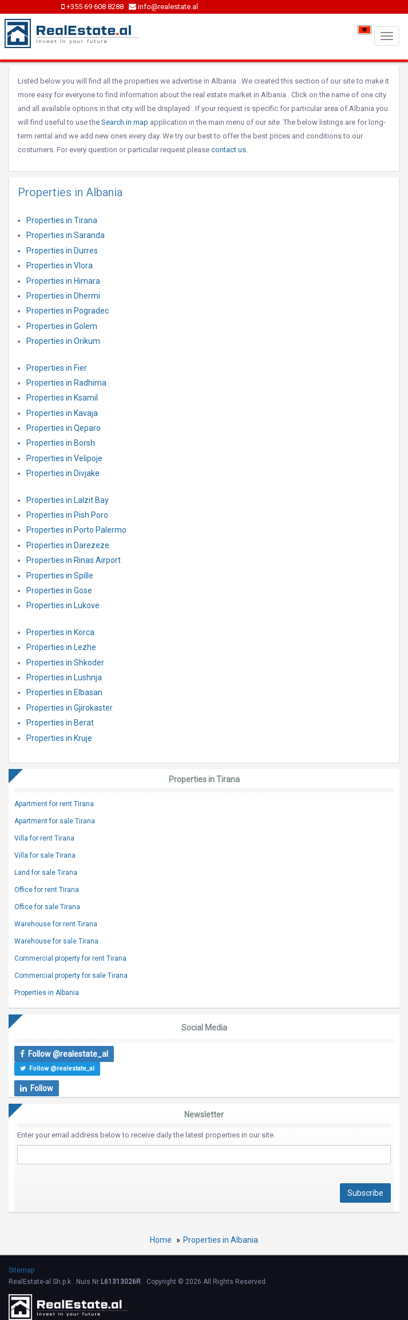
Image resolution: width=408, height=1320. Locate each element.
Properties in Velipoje (64, 458)
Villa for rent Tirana (44, 838)
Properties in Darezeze (67, 545)
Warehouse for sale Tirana (56, 941)
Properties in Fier (56, 367)
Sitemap (21, 1270)
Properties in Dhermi (63, 295)
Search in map (124, 122)
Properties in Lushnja (64, 677)
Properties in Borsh (60, 442)
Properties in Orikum (63, 341)
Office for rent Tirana (46, 890)
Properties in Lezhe (61, 647)
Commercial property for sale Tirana (71, 976)
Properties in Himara (63, 281)
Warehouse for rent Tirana (55, 924)
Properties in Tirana (61, 220)
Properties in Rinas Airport (73, 560)
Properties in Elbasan (64, 692)
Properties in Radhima (66, 382)
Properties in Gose (59, 590)
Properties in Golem (61, 326)
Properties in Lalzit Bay (67, 500)
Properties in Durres (62, 250)
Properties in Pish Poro (67, 515)
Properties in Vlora (59, 265)
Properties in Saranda (65, 235)
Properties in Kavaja (62, 413)
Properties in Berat (60, 722)
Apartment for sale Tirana (54, 821)
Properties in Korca (60, 632)
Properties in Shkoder (65, 662)
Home (161, 1239)
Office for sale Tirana (47, 907)
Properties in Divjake (63, 473)
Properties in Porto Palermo (76, 529)
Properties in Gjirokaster (69, 707)
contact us (228, 149)
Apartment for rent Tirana (54, 804)
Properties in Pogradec (67, 310)
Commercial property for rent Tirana (70, 958)
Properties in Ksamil (62, 397)
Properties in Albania (46, 993)
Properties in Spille (59, 575)
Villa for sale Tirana (45, 855)
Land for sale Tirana (45, 873)
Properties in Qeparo (63, 428)
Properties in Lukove (63, 605)
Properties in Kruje (59, 738)
